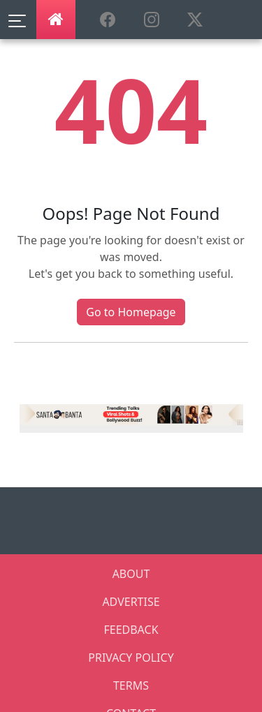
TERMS (131, 685)
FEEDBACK (130, 629)
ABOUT (131, 573)
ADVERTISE (130, 601)
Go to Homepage (130, 312)
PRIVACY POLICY (130, 657)
